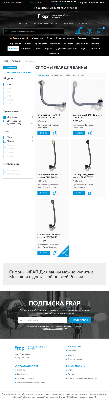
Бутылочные (13, 170)
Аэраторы (55, 43)
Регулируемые (14, 174)
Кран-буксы (41, 43)
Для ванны (12, 117)
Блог (70, 370)
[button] (64, 4)
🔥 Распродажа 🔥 (19, 38)
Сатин (10, 157)
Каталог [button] (23, 24)
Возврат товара (75, 359)
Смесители (37, 38)
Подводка (26, 49)
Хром (9, 137)
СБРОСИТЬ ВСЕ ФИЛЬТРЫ (18, 73)
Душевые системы (65, 38)
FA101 (10, 100)
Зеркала (49, 49)
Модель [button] (8, 78)
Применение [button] (11, 111)
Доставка (72, 351)
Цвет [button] (6, 131)
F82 (9, 96)
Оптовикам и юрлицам (46, 24)
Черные (10, 141)
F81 (9, 92)
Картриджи (16, 43)
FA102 (10, 104)
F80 (9, 88)
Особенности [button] (11, 164)
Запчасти (95, 49)
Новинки (69, 24)
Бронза (10, 149)
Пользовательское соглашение (30, 383)
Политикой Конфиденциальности (68, 326)
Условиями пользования (53, 329)
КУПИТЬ (43, 133)
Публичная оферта (25, 379)
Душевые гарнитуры (66, 49)
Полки (38, 49)
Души (50, 38)
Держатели (82, 43)
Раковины (83, 38)
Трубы (84, 49)
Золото (10, 153)
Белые (10, 145)
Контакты (84, 24)
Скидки (71, 374)
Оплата (71, 355)
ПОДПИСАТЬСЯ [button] (80, 320)
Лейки (28, 43)
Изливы (95, 38)
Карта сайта (22, 374)
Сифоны (13, 49)
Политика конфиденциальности (82, 379)
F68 (9, 85)
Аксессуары (54, 54)
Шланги (95, 43)
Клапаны (68, 43)
